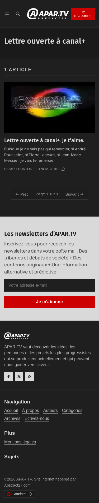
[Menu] (7, 13)
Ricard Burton (18, 169)
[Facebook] (8, 376)
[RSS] (29, 376)
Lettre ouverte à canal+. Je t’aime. (44, 140)
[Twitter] (19, 376)
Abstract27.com (17, 485)
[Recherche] (17, 13)
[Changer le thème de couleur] (19, 494)
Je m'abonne (83, 14)
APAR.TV (24, 479)
